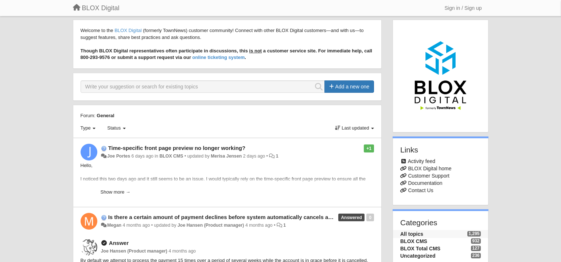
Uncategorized (417, 256)
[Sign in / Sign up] (463, 8)
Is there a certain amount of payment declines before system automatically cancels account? (229, 217)
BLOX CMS (171, 156)
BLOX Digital (127, 30)
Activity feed (421, 161)
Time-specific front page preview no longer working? (176, 148)
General (105, 115)
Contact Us (420, 190)
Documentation (425, 183)
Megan (114, 225)
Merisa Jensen (226, 156)
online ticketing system (218, 57)
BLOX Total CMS (420, 248)
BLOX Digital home (429, 168)
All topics (411, 234)
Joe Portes (118, 156)
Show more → (115, 192)
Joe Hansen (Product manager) (211, 225)
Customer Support (428, 176)
